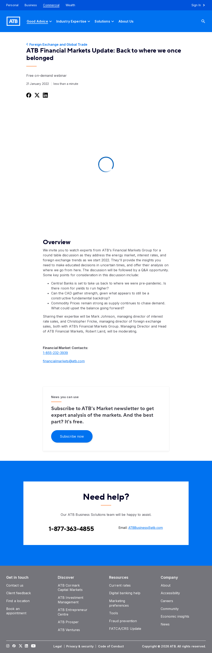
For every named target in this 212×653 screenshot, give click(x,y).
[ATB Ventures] (69, 630)
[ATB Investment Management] (70, 599)
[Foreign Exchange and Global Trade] (106, 44)
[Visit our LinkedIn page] (26, 646)
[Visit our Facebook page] (14, 646)
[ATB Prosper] (68, 622)
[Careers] (167, 601)
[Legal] (58, 646)
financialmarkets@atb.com (64, 361)
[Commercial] (51, 5)
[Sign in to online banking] (200, 5)
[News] (165, 624)
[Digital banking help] (124, 593)
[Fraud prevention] (123, 621)
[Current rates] (120, 585)
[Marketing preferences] (119, 603)
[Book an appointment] (16, 611)
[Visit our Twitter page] (20, 646)
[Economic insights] (175, 616)
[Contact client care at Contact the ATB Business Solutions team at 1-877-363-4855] (71, 529)
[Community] (170, 609)
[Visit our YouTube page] (33, 646)
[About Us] (126, 21)
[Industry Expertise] (74, 21)
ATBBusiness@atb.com (145, 528)
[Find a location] (18, 601)
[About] (166, 585)
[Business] (31, 5)
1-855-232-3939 (55, 353)
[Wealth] (70, 5)
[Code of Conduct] (111, 646)
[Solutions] (105, 21)
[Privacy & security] (80, 646)
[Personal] (11, 5)
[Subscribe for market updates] (72, 436)
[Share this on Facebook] (28, 95)
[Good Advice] (40, 21)
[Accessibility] (170, 593)
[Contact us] (15, 585)
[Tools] (113, 613)
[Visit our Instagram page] (8, 646)
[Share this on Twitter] (37, 95)
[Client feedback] (18, 593)
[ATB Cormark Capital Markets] (70, 587)
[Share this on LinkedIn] (45, 95)
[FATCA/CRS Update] (125, 629)
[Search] (206, 21)
